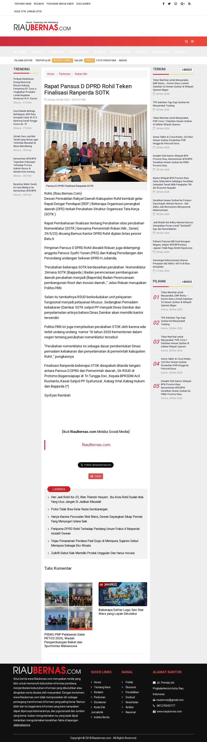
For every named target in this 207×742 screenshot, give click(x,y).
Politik (38, 52)
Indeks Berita (101, 717)
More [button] (179, 52)
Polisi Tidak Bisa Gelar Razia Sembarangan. (79, 509)
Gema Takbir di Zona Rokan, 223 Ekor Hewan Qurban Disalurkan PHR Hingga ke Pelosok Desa (173, 140)
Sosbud (99, 52)
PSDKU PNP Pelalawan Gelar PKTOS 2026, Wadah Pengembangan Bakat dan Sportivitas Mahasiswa (64, 640)
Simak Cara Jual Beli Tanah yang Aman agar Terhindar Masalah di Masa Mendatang (25, 141)
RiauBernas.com (96, 445)
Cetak (96, 476)
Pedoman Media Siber (60, 4)
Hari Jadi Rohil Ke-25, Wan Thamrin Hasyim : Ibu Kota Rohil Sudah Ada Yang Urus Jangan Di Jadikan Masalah (97, 499)
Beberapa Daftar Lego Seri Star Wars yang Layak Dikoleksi (121, 612)
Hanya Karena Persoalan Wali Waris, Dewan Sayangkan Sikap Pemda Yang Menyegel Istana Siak (96, 519)
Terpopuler (43, 60)
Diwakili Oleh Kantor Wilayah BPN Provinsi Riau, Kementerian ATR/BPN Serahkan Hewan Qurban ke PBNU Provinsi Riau (172, 160)
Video (90, 60)
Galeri (78, 60)
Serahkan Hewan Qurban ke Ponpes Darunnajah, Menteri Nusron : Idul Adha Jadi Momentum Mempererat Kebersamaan (172, 205)
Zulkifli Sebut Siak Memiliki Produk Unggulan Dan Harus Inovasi (93, 553)
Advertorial (63, 60)
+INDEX (187, 70)
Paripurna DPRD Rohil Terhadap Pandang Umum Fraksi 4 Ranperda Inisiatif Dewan (95, 531)
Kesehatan (120, 52)
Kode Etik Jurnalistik (28, 11)
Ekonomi (56, 52)
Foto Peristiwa (106, 60)
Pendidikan (79, 52)
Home (20, 52)
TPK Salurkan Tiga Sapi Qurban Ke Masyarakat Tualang (171, 104)
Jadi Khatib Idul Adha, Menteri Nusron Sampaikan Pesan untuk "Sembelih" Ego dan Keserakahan (173, 226)
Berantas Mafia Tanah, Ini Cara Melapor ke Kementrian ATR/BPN (25, 188)
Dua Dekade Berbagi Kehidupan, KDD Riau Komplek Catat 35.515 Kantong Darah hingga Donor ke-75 (25, 117)
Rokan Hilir (81, 74)
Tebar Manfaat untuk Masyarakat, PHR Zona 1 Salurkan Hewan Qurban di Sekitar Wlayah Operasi (172, 121)
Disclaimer (83, 4)
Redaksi (39, 4)
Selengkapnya (21, 725)
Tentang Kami (22, 4)
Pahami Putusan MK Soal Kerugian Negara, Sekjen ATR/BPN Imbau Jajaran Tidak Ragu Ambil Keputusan (172, 245)
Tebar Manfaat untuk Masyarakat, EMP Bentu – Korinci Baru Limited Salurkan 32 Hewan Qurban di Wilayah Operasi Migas (173, 85)
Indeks (123, 60)
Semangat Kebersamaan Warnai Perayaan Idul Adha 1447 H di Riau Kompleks (171, 264)
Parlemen (65, 74)
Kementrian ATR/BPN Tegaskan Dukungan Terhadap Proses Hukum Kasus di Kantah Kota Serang (24, 165)
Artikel (141, 52)
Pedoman (100, 697)
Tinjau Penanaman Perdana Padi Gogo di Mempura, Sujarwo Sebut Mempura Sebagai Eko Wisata (94, 543)
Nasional (161, 52)
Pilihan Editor (23, 60)
